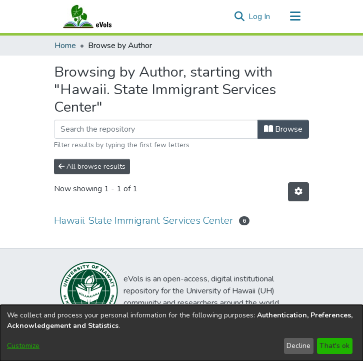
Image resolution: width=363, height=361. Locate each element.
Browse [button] (283, 129)
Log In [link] (259, 16)
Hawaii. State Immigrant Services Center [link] (143, 220)
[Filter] (156, 129)
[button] (239, 17)
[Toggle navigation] (295, 16)
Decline (298, 345)
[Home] (97, 16)
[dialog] (181, 333)
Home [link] (65, 45)
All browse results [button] (92, 166)
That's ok (335, 345)
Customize (23, 345)
